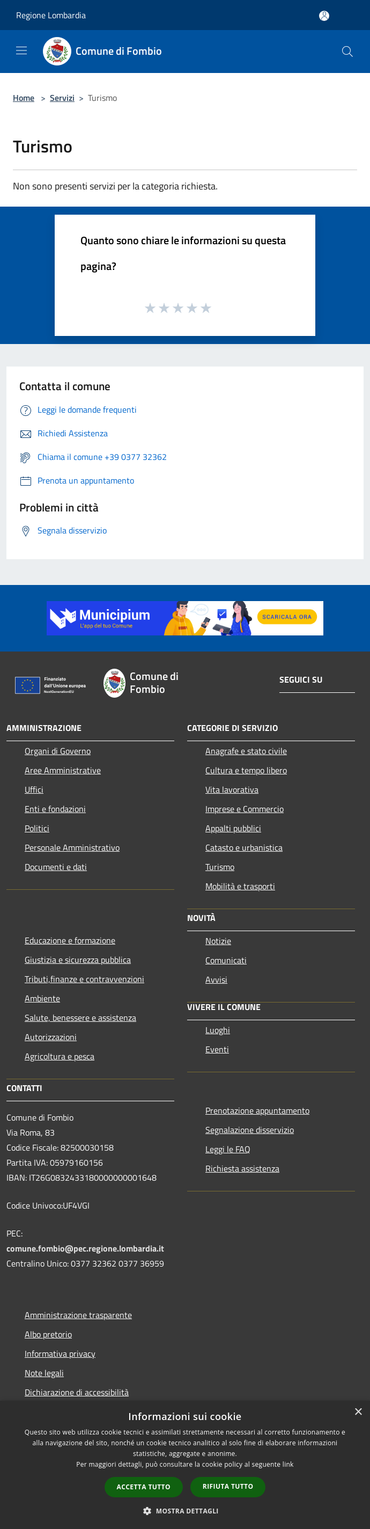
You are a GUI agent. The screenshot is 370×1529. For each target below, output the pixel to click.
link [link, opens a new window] (288, 1464)
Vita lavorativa (231, 789)
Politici (37, 828)
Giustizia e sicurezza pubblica (78, 959)
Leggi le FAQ (227, 1149)
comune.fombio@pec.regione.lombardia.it (85, 1248)
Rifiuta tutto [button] (228, 1486)
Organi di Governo (58, 750)
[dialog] (185, 1465)
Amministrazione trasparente (78, 1314)
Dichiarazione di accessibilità (77, 1392)
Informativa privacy (60, 1353)
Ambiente (42, 998)
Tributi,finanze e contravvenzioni (84, 978)
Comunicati (226, 960)
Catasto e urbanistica (244, 847)
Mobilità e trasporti (240, 886)
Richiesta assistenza (242, 1168)
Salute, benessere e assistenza (80, 1017)
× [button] (358, 1412)
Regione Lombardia (51, 15)
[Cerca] (347, 51)
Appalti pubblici (233, 828)
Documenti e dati (56, 866)
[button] (185, 1510)
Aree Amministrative (63, 770)
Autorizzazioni (51, 1036)
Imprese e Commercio (244, 808)
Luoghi (217, 1029)
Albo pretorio (48, 1334)
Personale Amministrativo (72, 847)
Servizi (62, 97)
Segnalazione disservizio (249, 1129)
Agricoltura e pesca (59, 1056)
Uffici (34, 789)
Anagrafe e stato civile (246, 750)
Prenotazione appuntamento (257, 1110)
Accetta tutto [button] (144, 1486)
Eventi (217, 1049)
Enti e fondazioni (55, 808)
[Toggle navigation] (21, 50)
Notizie (218, 940)
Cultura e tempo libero (246, 770)
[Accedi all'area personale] (324, 16)
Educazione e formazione (70, 940)
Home (23, 97)
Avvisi (216, 979)
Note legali (44, 1372)
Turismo (219, 866)
